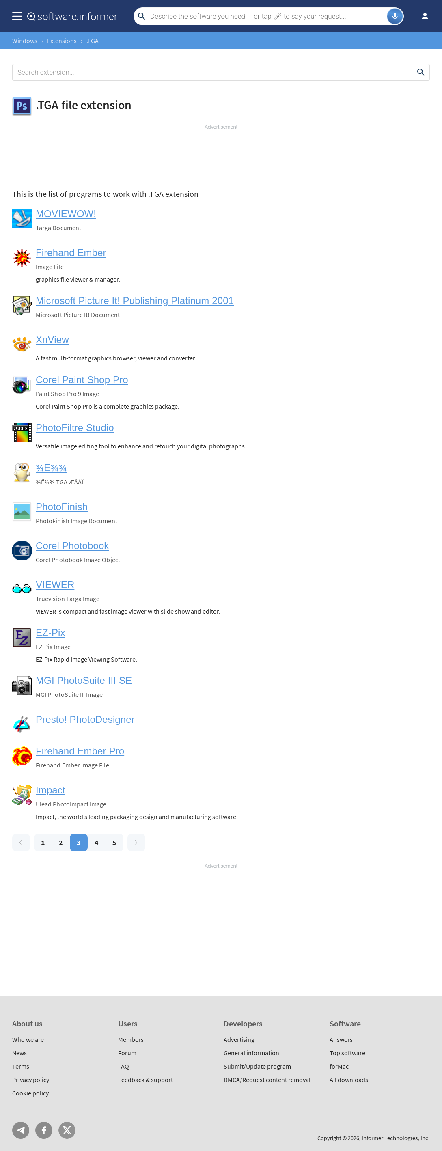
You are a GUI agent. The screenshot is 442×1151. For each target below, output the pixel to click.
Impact (50, 790)
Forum (127, 1053)
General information (251, 1053)
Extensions (62, 41)
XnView (52, 339)
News (19, 1053)
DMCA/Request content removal (267, 1080)
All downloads (349, 1080)
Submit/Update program (257, 1066)
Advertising (239, 1039)
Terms (20, 1066)
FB (43, 1130)
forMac (339, 1066)
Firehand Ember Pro (80, 751)
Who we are (28, 1039)
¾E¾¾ (51, 467)
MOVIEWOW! (66, 213)
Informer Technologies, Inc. (396, 1138)
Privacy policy (30, 1080)
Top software (347, 1053)
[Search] (267, 16)
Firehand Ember (71, 252)
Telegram (20, 1130)
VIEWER (55, 584)
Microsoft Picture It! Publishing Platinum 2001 (135, 300)
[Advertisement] (221, 155)
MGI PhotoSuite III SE (84, 680)
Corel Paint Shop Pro (82, 379)
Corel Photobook (72, 545)
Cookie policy (30, 1093)
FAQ (123, 1066)
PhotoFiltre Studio (75, 427)
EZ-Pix (50, 632)
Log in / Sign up (421, 16)
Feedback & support (145, 1080)
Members (131, 1039)
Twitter (66, 1130)
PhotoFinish (62, 506)
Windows (24, 41)
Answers (341, 1039)
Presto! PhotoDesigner (85, 719)
